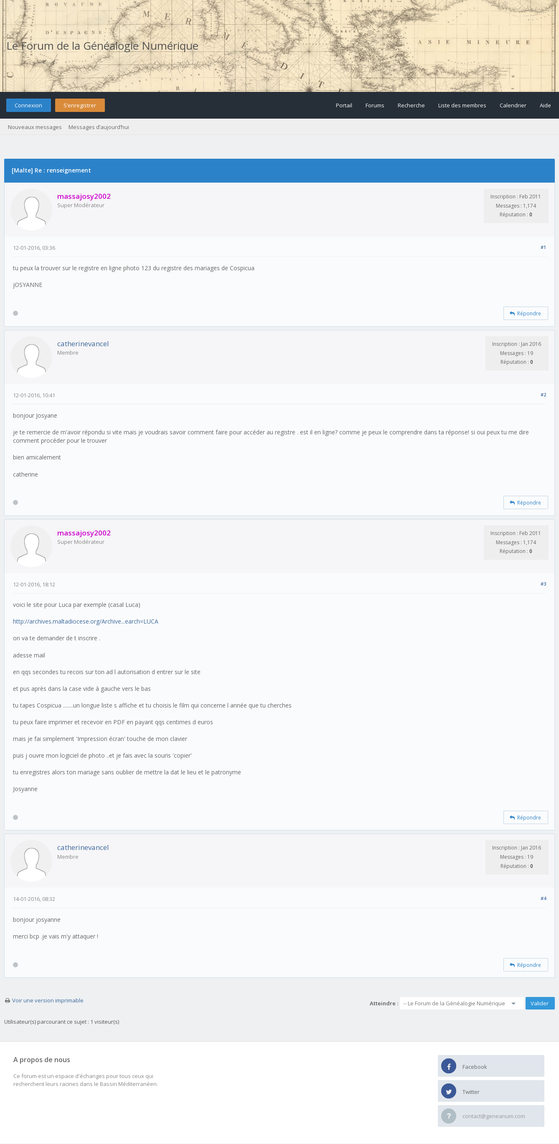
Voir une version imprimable (48, 1000)
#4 (543, 898)
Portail (344, 105)
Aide (545, 105)
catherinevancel (83, 343)
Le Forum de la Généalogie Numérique (102, 45)
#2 (543, 394)
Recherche (411, 105)
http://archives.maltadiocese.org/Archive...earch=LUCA (85, 621)
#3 (543, 584)
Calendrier (513, 105)
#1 (543, 247)
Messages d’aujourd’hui (99, 127)
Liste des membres (462, 105)
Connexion (28, 105)
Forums (375, 105)
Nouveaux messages (35, 127)
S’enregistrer (80, 105)
